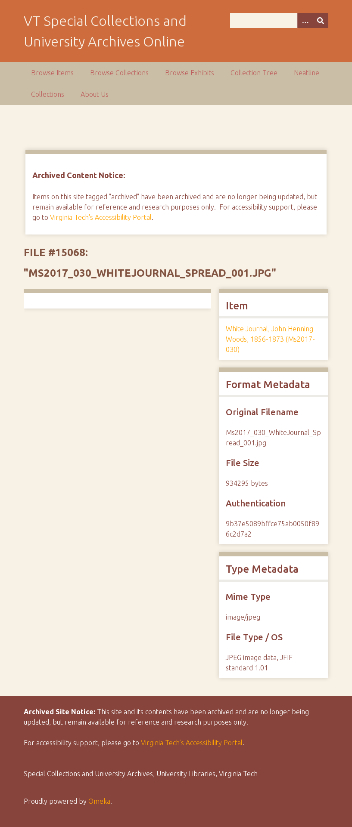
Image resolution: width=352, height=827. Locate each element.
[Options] (305, 20)
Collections (47, 94)
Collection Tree (254, 73)
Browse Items (52, 73)
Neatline (306, 73)
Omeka (99, 801)
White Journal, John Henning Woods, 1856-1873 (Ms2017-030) (270, 339)
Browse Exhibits (189, 73)
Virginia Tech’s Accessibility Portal (192, 743)
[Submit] (320, 20)
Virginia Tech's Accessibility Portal (101, 217)
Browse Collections (119, 73)
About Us (95, 94)
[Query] (279, 20)
